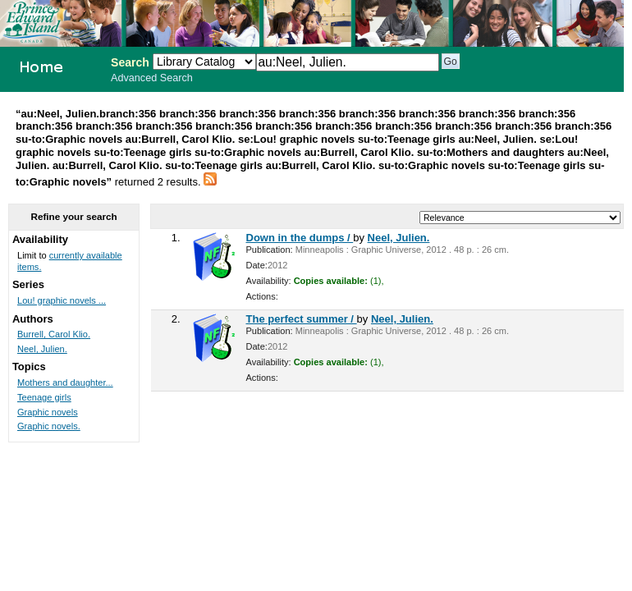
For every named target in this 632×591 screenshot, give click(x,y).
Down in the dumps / (300, 237)
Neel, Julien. (399, 237)
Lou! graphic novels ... (61, 300)
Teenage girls (44, 397)
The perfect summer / (301, 319)
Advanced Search (152, 78)
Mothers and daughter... (65, 382)
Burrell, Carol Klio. (53, 334)
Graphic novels (47, 412)
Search (130, 62)
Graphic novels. (48, 426)
